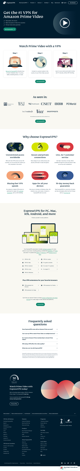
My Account (57, 3)
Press (23, 458)
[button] (39, 333)
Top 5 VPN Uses (43, 454)
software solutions (47, 252)
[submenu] (28, 3)
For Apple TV (49, 272)
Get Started (73, 3)
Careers (23, 459)
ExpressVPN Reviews (26, 454)
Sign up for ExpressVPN (11, 73)
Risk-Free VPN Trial (26, 427)
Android (5, 433)
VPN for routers (49, 262)
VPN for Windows (30, 276)
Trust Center (24, 448)
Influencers (42, 431)
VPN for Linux (30, 272)
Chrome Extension (7, 444)
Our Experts (24, 456)
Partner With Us (43, 427)
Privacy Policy (22, 467)
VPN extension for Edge (30, 293)
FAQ (41, 439)
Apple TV (38, 256)
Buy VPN (42, 443)
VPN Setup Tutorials (44, 437)
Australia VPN (6, 458)
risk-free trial (67, 196)
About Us (24, 446)
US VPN (5, 452)
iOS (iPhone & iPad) (7, 431)
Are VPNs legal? (27, 418)
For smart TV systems (49, 269)
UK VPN (5, 454)
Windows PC (6, 429)
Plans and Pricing (25, 429)
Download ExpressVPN (8, 426)
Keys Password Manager (27, 435)
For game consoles (49, 266)
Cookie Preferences (36, 467)
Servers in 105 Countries (8, 450)
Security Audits (25, 452)
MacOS (4, 427)
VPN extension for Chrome (30, 289)
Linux (4, 435)
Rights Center (25, 450)
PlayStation (50, 254)
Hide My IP (42, 452)
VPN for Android (30, 269)
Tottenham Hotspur (44, 426)
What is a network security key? (17, 418)
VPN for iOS (30, 262)
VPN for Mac (30, 266)
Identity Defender (25, 441)
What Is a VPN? (43, 448)
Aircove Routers (25, 437)
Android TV (43, 256)
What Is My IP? (43, 450)
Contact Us (42, 441)
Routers (5, 437)
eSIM (23, 439)
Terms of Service (29, 467)
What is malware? (6, 418)
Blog (52, 3)
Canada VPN (6, 456)
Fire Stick (5, 441)
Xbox (56, 254)
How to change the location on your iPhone (39, 418)
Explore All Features (26, 426)
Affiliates (42, 429)
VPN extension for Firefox (49, 288)
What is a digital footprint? (53, 418)
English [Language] (64, 3)
